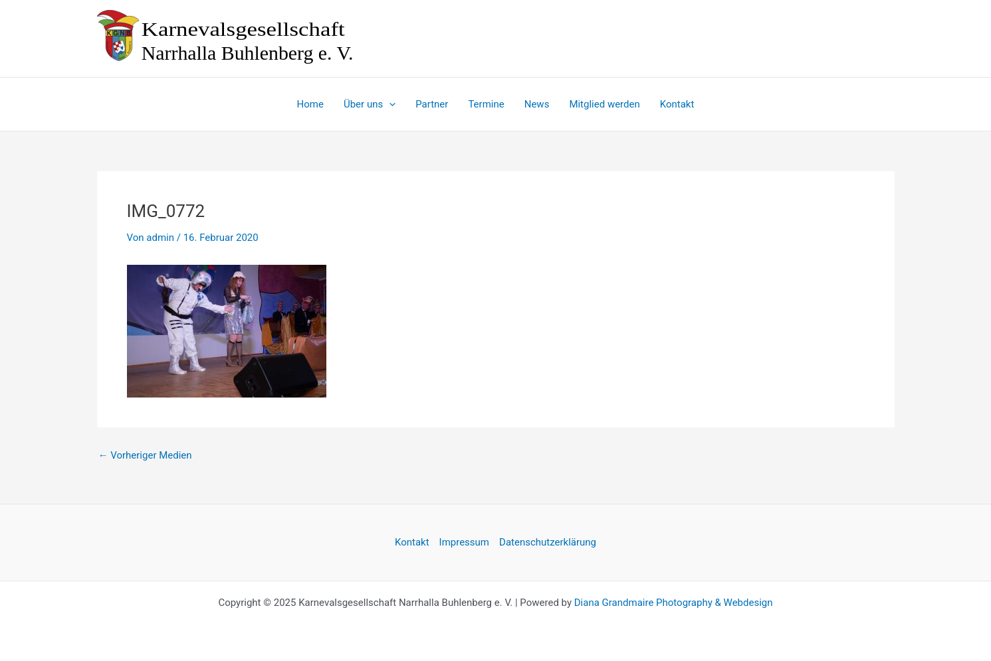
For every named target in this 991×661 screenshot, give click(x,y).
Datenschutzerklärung (547, 542)
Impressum (464, 542)
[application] (389, 104)
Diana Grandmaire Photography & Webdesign (673, 603)
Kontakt (412, 542)
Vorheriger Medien (145, 456)
